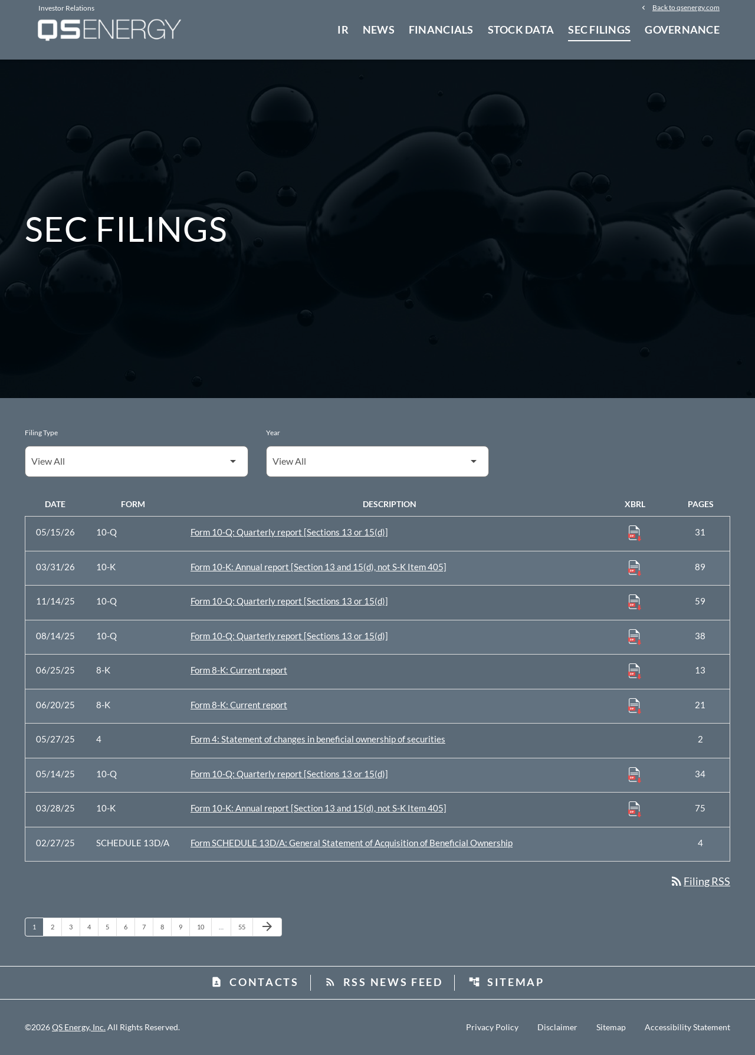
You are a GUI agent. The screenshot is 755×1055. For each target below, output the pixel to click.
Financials (441, 29)
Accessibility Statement (687, 1027)
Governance (682, 29)
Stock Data (521, 29)
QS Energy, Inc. (79, 1027)
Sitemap (506, 981)
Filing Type (41, 432)
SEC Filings (599, 29)
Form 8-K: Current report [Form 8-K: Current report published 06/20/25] (239, 704)
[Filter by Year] (378, 461)
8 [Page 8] (166, 926)
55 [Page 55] (245, 926)
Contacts (255, 981)
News (379, 29)
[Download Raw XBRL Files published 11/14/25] (635, 601)
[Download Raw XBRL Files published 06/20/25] (635, 705)
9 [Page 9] (184, 926)
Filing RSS (699, 881)
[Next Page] (267, 927)
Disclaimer (557, 1027)
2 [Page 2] (56, 926)
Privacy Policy (492, 1027)
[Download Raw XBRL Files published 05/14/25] (635, 774)
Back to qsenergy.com (686, 7)
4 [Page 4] (93, 926)
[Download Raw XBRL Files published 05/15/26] (635, 532)
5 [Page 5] (111, 926)
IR (343, 29)
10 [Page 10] (203, 926)
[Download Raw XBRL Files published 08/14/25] (635, 636)
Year (273, 432)
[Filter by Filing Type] (136, 461)
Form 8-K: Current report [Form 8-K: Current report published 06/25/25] (239, 670)
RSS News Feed (383, 981)
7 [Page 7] (147, 926)
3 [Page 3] (74, 926)
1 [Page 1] (38, 926)
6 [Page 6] (129, 926)
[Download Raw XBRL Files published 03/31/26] (635, 567)
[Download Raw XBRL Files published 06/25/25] (635, 670)
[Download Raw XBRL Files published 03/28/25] (635, 808)
